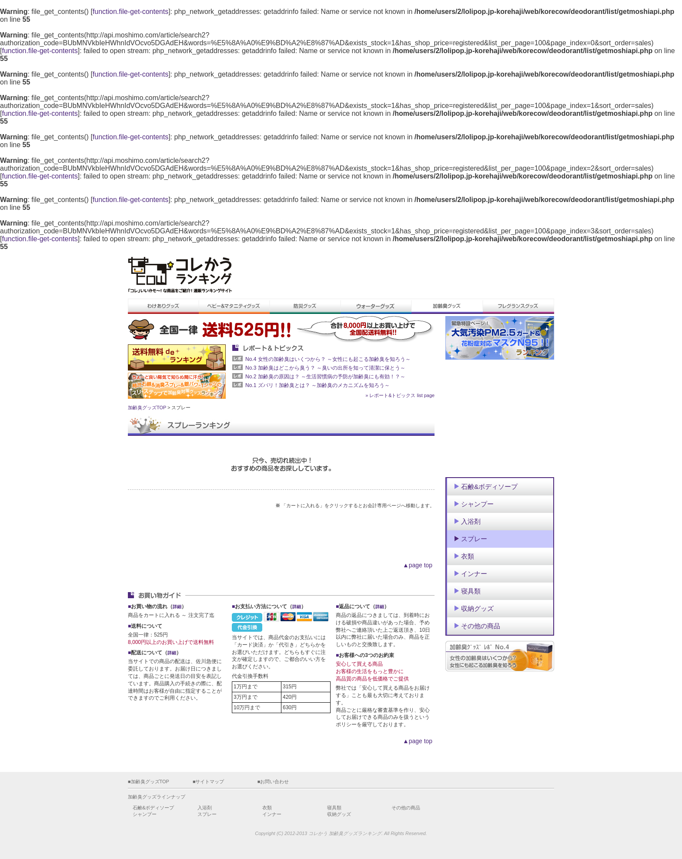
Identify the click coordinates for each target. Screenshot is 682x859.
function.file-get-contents (130, 11)
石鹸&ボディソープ (153, 807)
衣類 (267, 807)
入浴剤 (204, 807)
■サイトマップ (208, 781)
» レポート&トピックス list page (400, 395)
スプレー (207, 814)
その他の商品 (405, 807)
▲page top (417, 565)
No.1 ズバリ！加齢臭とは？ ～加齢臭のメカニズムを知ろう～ (317, 385)
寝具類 (334, 807)
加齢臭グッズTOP (147, 407)
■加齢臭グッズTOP (148, 781)
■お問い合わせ (273, 781)
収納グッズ (339, 814)
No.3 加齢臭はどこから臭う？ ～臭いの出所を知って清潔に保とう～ (325, 368)
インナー (271, 814)
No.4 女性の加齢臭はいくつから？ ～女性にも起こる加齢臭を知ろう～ (328, 359)
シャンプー (145, 814)
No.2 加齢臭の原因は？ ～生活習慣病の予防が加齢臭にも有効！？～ (325, 377)
